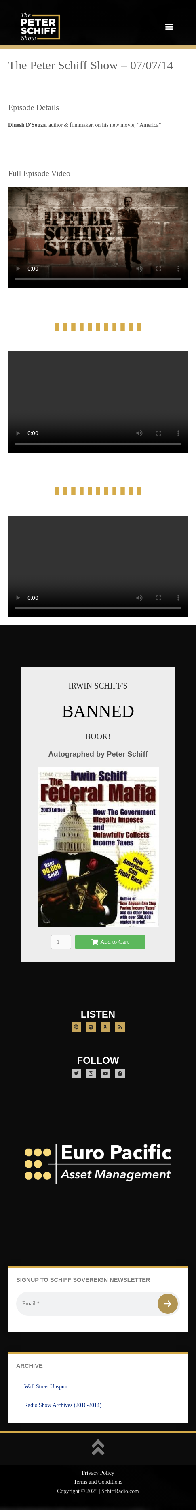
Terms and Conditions (98, 1482)
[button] (169, 26)
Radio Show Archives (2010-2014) (62, 1405)
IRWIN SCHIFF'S (97, 685)
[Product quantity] (61, 942)
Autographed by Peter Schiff (98, 754)
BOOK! (98, 736)
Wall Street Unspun (45, 1387)
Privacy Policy (98, 1473)
